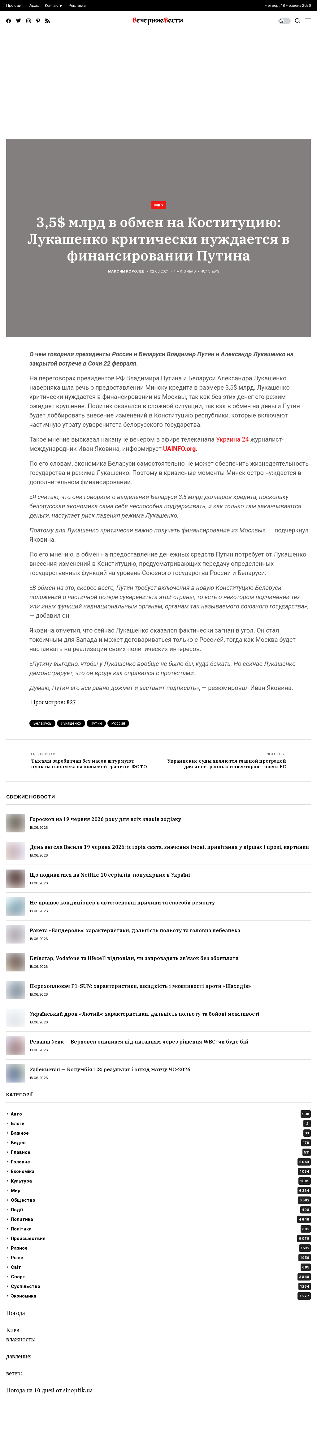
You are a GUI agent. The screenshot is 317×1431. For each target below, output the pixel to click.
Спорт (161, 1277)
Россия (118, 723)
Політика (161, 1229)
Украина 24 (232, 439)
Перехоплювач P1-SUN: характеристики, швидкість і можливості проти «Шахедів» (140, 986)
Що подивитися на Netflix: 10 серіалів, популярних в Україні (110, 875)
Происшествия (161, 1238)
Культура (161, 1181)
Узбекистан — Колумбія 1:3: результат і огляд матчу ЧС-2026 (110, 1069)
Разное (161, 1248)
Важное (161, 1133)
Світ (161, 1267)
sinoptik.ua (78, 1390)
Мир (158, 204)
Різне (161, 1257)
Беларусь (42, 723)
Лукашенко (71, 723)
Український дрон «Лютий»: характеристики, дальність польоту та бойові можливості (144, 1014)
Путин (96, 723)
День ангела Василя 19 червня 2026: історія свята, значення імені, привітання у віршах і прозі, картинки (169, 847)
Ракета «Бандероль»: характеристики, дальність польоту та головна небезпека (135, 930)
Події (161, 1209)
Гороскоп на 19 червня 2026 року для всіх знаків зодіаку (105, 819)
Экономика (161, 1296)
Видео (161, 1142)
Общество (161, 1200)
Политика (161, 1219)
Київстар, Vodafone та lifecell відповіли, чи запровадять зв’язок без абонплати (134, 958)
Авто (161, 1114)
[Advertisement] (158, 77)
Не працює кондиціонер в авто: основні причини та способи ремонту (122, 903)
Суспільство (161, 1286)
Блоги (161, 1123)
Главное (161, 1152)
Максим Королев (126, 271)
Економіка (161, 1171)
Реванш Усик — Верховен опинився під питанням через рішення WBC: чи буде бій (139, 1042)
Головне (161, 1162)
